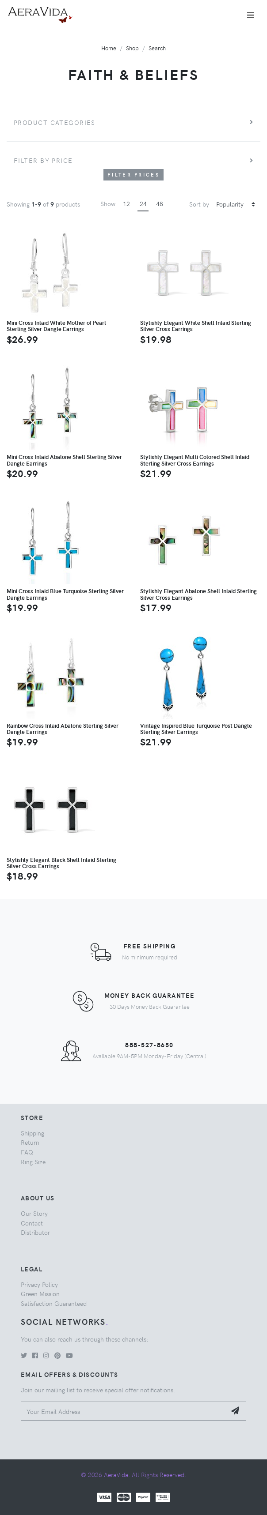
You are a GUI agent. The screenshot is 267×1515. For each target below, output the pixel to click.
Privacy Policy (39, 1284)
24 (143, 203)
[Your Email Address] (123, 1411)
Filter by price (43, 160)
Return (30, 1142)
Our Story (34, 1213)
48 (159, 203)
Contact (32, 1222)
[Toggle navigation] (250, 15)
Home (108, 48)
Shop (132, 48)
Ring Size (33, 1161)
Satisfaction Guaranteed (54, 1303)
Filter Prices (133, 174)
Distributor (35, 1232)
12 (126, 203)
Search (157, 48)
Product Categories (54, 122)
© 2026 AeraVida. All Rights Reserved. (133, 1474)
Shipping (32, 1132)
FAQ (27, 1151)
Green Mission (40, 1293)
